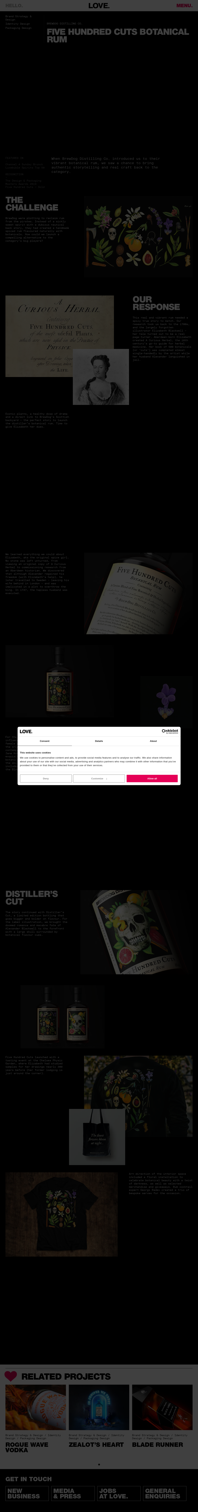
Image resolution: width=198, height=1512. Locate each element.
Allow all (152, 778)
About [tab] (153, 741)
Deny (46, 778)
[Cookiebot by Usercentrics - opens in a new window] (162, 731)
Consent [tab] (44, 741)
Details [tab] (99, 741)
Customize (99, 778)
